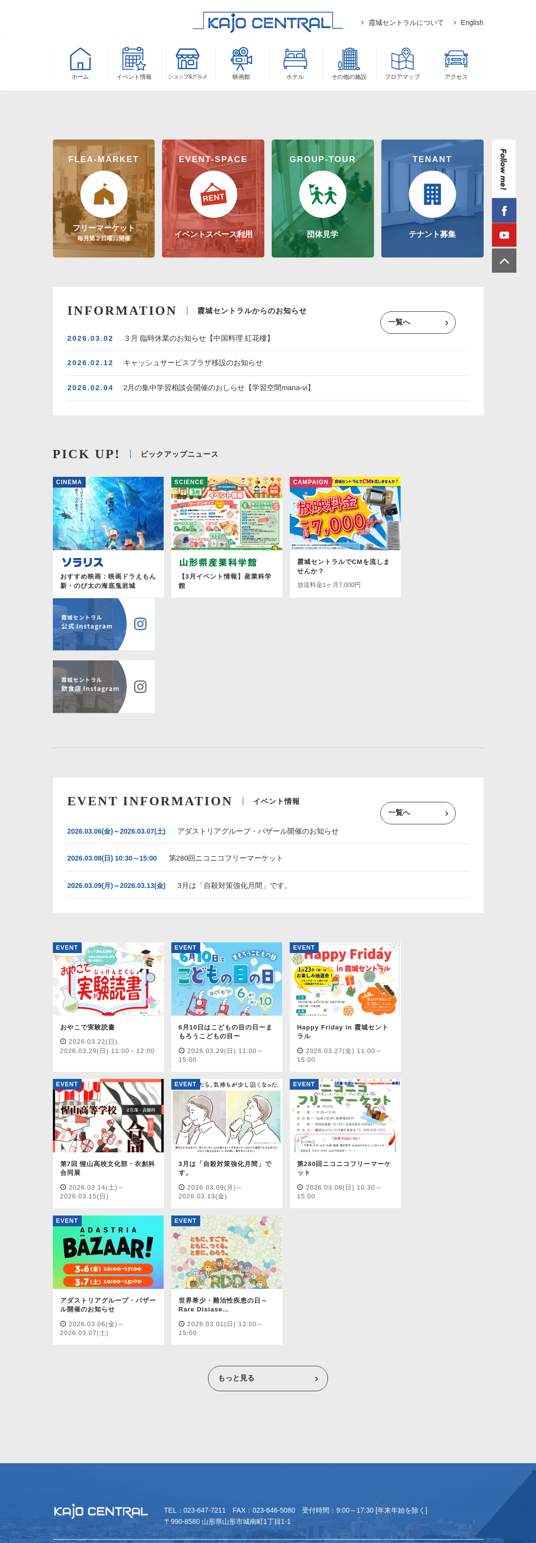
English (472, 22)
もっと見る (235, 1121)
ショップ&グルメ (146, 1296)
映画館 (202, 1296)
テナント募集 (174, 1313)
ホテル (242, 1296)
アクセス (398, 1296)
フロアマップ (344, 1296)
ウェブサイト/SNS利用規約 (344, 1313)
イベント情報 (80, 1296)
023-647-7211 (205, 1255)
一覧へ (414, 324)
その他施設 (288, 1296)
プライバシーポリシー (248, 1313)
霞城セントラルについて (406, 22)
